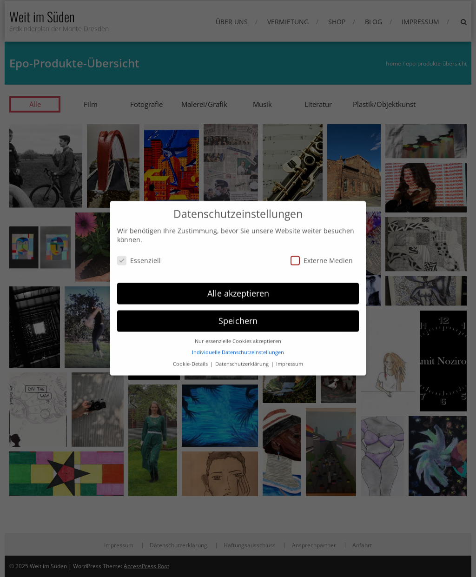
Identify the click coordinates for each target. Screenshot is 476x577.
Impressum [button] (289, 344)
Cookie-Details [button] (191, 344)
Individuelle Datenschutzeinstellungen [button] (238, 332)
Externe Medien (322, 240)
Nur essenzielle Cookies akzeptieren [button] (238, 321)
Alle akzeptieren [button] (238, 273)
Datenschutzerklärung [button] (242, 344)
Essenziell (139, 240)
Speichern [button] (238, 300)
